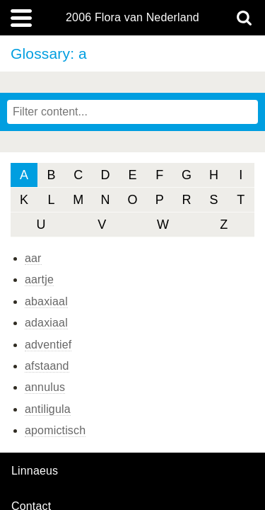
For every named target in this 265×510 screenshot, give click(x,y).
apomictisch (55, 430)
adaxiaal (46, 323)
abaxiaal (46, 301)
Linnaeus (34, 471)
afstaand (47, 366)
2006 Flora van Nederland (132, 17)
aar (33, 258)
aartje (39, 279)
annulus (45, 387)
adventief (48, 345)
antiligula (48, 409)
